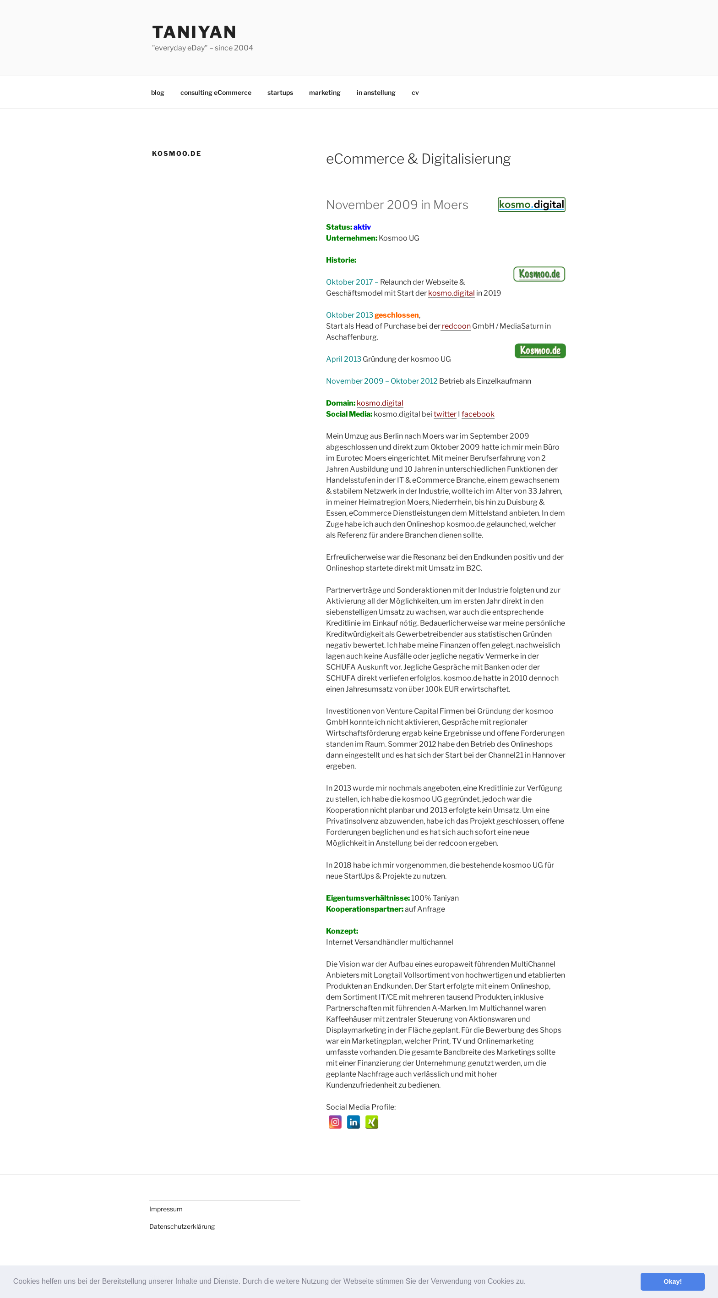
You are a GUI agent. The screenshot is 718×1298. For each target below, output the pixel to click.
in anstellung (376, 92)
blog (157, 92)
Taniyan (194, 32)
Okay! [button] (673, 1281)
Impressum (166, 1209)
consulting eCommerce (215, 92)
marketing (325, 92)
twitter (445, 414)
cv (415, 92)
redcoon (456, 326)
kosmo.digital (380, 403)
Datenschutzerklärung (182, 1226)
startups (280, 92)
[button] (529, 1282)
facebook (478, 414)
